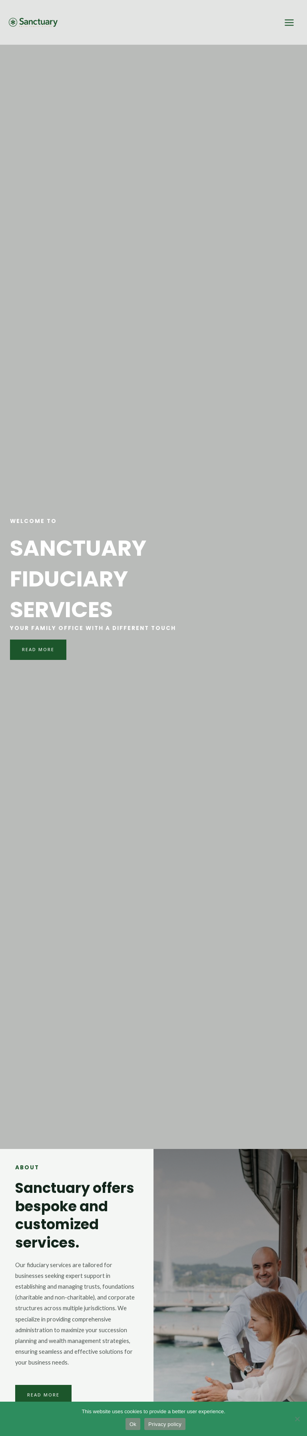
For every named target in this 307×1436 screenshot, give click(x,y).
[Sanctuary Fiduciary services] (32, 22)
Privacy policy (164, 1424)
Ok (133, 1424)
